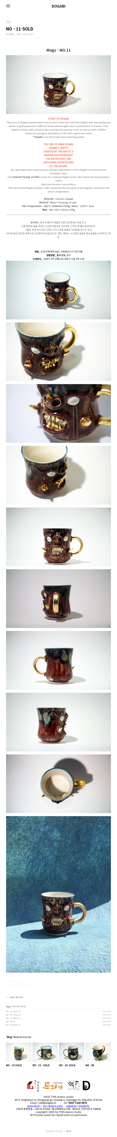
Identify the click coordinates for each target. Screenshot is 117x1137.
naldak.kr (71, 1106)
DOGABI (59, 6)
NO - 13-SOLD (12, 1011)
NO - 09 (9, 1021)
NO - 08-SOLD (12, 1024)
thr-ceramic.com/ (53, 1106)
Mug (9, 1006)
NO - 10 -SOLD (12, 1018)
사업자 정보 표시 (14, 997)
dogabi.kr (84, 1106)
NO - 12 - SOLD (12, 1014)
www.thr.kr (33, 1106)
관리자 (68, 1131)
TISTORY (59, 1131)
